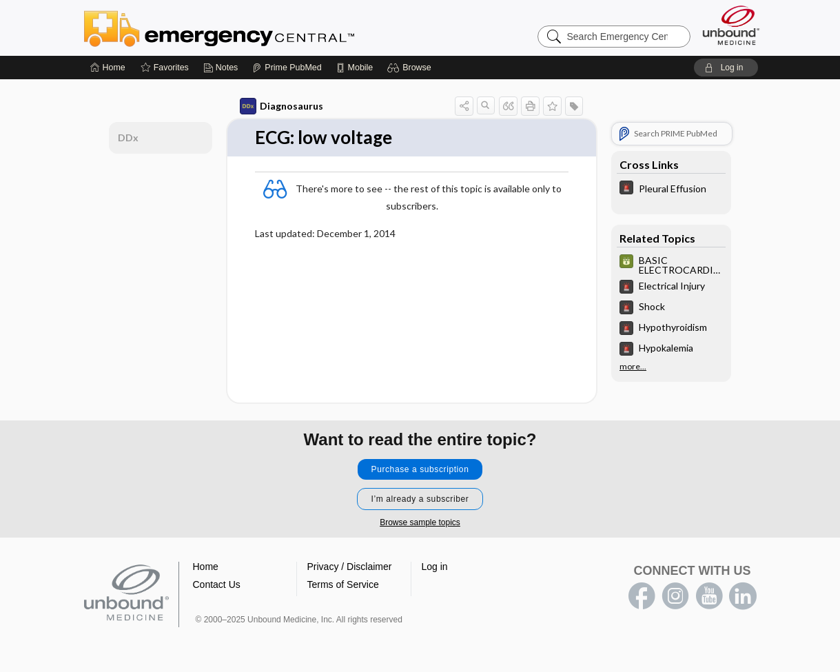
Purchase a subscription (420, 469)
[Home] (107, 67)
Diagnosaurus (281, 106)
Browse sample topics (420, 522)
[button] (411, 67)
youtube (709, 596)
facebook (641, 596)
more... (632, 367)
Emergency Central (255, 27)
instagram (675, 596)
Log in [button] (435, 566)
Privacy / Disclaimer (349, 566)
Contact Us (216, 584)
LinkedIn (743, 596)
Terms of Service (343, 584)
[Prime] (286, 67)
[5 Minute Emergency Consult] (671, 189)
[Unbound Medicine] (731, 25)
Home (205, 566)
